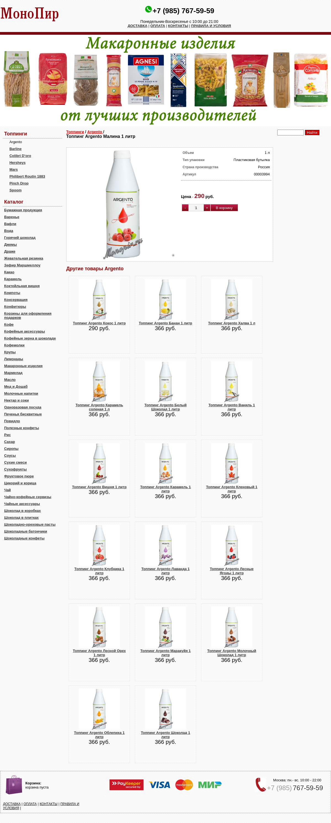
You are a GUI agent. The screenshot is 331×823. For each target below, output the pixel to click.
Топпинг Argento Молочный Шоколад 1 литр (231, 653)
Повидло (12, 421)
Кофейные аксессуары (24, 331)
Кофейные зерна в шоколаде (30, 338)
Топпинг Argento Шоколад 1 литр (165, 735)
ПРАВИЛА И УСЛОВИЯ (211, 26)
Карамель (13, 279)
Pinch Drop (18, 183)
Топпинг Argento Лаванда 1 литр (166, 571)
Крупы (10, 352)
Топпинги (75, 132)
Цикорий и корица (20, 483)
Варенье (11, 217)
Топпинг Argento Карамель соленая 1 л (99, 407)
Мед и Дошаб (16, 386)
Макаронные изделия (23, 366)
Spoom (15, 190)
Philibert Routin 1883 (27, 176)
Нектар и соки (16, 400)
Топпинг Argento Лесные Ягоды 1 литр (232, 571)
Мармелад (13, 373)
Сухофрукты (15, 469)
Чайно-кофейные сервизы (27, 497)
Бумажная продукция (23, 210)
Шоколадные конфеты (24, 538)
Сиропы (11, 449)
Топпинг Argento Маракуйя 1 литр (165, 653)
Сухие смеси (15, 462)
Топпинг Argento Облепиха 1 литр (99, 735)
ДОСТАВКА (138, 26)
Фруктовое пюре (19, 476)
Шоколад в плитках (21, 517)
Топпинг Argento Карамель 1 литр (165, 489)
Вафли (10, 224)
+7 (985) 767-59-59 (183, 11)
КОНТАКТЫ (178, 26)
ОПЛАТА (157, 26)
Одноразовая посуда (22, 407)
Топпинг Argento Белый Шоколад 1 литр (165, 407)
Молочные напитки (21, 393)
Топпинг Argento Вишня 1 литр (99, 487)
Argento (95, 132)
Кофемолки (14, 345)
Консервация (16, 300)
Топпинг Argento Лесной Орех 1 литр (99, 653)
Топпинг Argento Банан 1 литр (165, 323)
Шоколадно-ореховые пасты (29, 524)
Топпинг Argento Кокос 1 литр (99, 323)
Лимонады (13, 359)
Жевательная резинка (23, 258)
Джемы (10, 244)
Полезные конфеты (21, 428)
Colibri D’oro (20, 156)
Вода (8, 231)
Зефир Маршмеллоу (22, 265)
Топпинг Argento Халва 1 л (231, 323)
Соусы (10, 455)
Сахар (9, 442)
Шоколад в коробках (22, 511)
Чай (7, 490)
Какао (9, 272)
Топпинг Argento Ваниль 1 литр (232, 407)
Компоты (12, 293)
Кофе (9, 324)
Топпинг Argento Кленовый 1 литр (231, 489)
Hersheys (17, 163)
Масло (9, 380)
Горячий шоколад (20, 238)
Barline (15, 149)
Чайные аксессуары (22, 504)
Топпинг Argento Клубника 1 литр (99, 571)
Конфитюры (15, 306)
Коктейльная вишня (22, 286)
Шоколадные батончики (25, 531)
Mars (13, 169)
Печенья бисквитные (23, 414)
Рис (7, 435)
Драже (9, 251)
